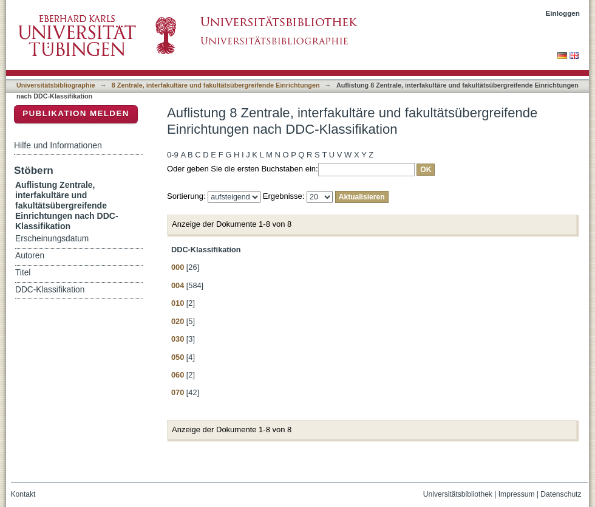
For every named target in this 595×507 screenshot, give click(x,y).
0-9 (172, 154)
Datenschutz (560, 494)
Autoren (29, 255)
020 (177, 321)
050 (177, 357)
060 (177, 374)
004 (177, 285)
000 (177, 267)
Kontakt (23, 494)
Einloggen (563, 13)
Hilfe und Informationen (58, 145)
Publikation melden (75, 113)
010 (177, 303)
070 (177, 392)
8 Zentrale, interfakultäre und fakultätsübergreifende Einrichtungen (216, 85)
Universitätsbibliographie (55, 85)
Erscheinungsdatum (52, 238)
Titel (22, 272)
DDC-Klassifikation (49, 289)
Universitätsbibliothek (457, 494)
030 (177, 338)
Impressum (516, 494)
